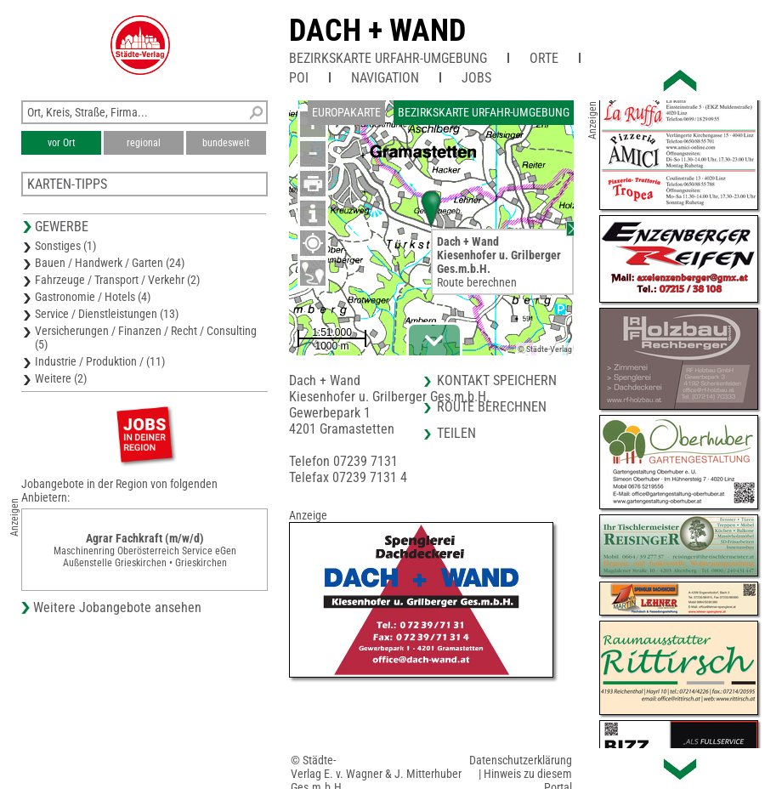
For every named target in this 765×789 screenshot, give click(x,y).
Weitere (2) (61, 378)
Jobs (476, 78)
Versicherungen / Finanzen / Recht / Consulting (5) (146, 337)
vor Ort (62, 143)
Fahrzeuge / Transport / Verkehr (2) (117, 280)
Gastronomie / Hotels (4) (92, 297)
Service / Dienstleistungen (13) (106, 314)
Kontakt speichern (497, 380)
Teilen (456, 433)
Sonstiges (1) (65, 246)
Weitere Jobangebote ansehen (117, 607)
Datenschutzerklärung (520, 760)
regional (144, 143)
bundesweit (226, 143)
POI (299, 78)
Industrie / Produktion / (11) (100, 361)
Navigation (385, 78)
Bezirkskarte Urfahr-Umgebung (388, 58)
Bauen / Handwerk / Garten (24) (109, 263)
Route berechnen (477, 282)
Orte (544, 58)
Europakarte (346, 112)
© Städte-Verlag (545, 349)
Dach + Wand (377, 30)
